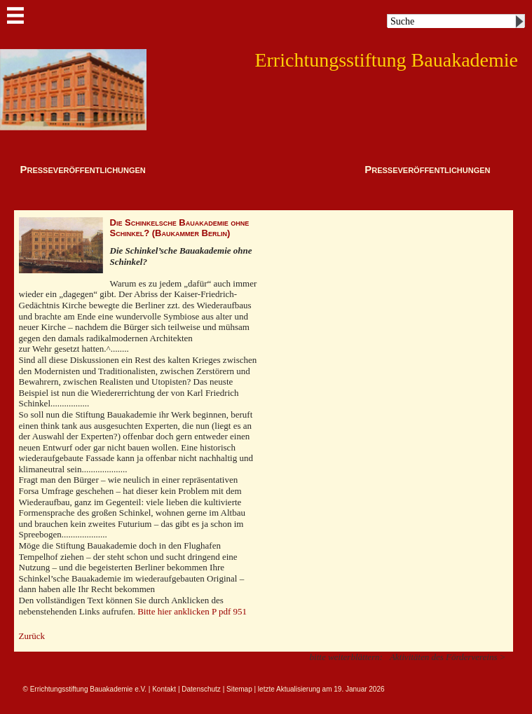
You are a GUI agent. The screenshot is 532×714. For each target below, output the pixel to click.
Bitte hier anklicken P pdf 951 (192, 611)
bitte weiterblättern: (346, 657)
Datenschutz (201, 689)
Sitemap (239, 689)
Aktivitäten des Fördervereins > (448, 657)
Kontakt (164, 689)
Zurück (32, 636)
